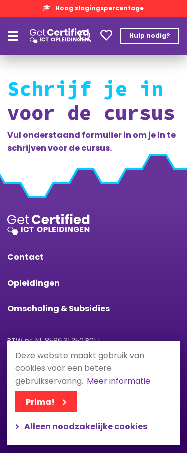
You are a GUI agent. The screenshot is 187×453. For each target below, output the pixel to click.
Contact (25, 257)
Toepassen (85, 36)
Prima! (40, 402)
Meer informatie (118, 381)
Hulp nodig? (149, 36)
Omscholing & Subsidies (58, 308)
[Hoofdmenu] (13, 36)
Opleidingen (33, 283)
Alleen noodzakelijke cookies (85, 426)
